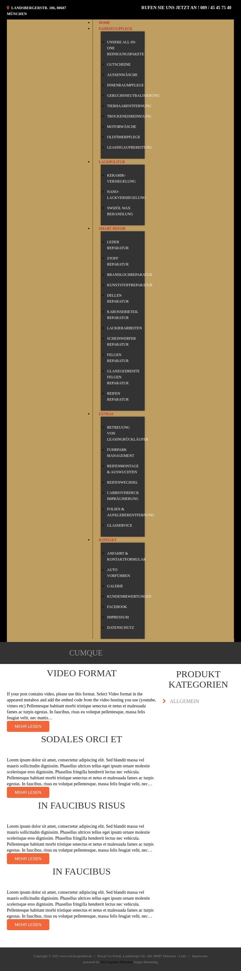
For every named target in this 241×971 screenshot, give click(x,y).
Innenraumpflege (125, 85)
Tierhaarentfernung (129, 106)
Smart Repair (112, 228)
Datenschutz (120, 627)
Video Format (82, 673)
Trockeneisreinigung (129, 116)
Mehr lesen (28, 726)
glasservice (119, 525)
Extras (106, 414)
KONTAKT (108, 540)
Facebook (117, 607)
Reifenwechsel (122, 482)
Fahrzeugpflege (115, 28)
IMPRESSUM (118, 617)
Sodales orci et (81, 739)
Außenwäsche (122, 75)
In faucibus (81, 871)
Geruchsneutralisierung (133, 95)
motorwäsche (121, 126)
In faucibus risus (81, 805)
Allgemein (184, 701)
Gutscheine (119, 64)
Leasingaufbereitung (129, 147)
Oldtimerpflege (123, 137)
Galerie (115, 586)
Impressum (199, 956)
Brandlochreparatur (129, 274)
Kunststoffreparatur (130, 285)
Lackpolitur (112, 162)
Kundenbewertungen (129, 596)
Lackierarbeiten (124, 328)
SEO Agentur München (116, 962)
